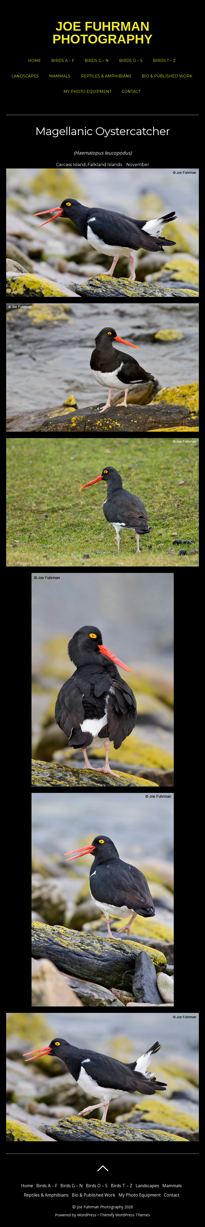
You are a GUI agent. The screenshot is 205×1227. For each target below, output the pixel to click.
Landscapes (25, 76)
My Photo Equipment (87, 91)
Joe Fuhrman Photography (100, 1206)
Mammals (59, 76)
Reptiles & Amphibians (106, 76)
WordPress (86, 1214)
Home (34, 60)
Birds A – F (62, 60)
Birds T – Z (164, 60)
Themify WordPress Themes (125, 1214)
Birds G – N (97, 60)
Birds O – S (131, 60)
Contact (131, 91)
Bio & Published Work (167, 76)
